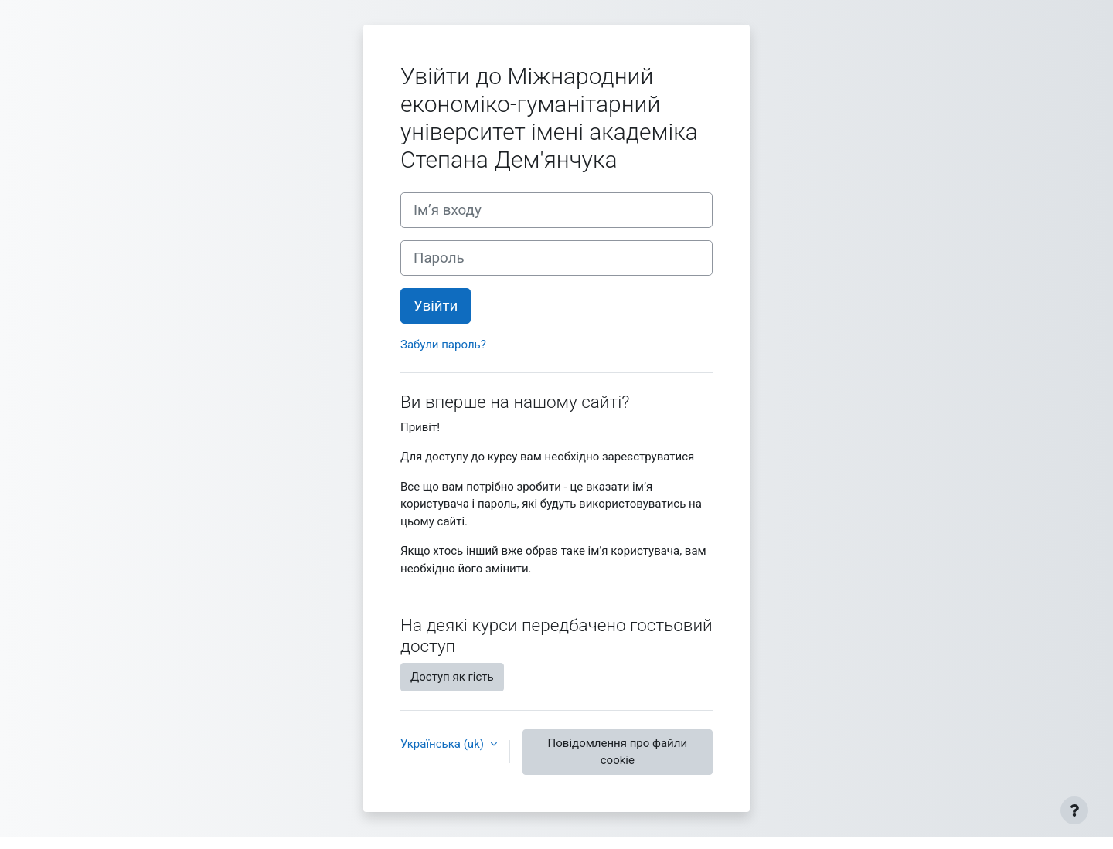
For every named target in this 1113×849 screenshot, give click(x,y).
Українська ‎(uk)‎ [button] (443, 744)
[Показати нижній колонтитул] (1074, 810)
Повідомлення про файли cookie (617, 752)
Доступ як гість (452, 677)
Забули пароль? (443, 344)
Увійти (436, 305)
